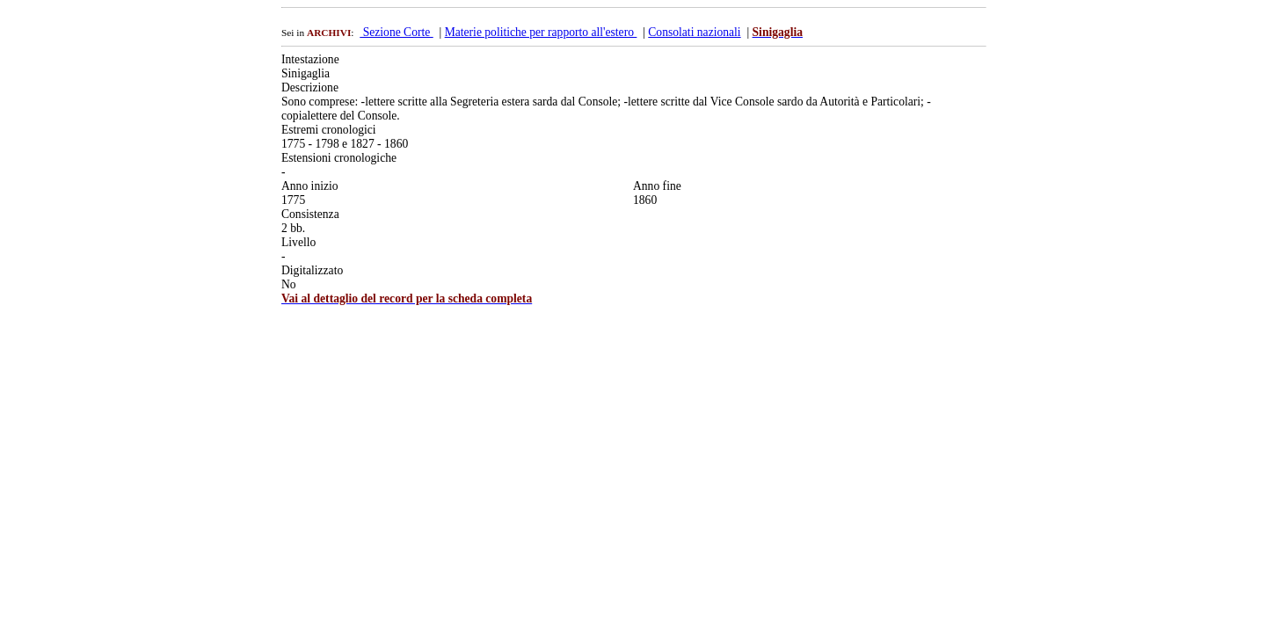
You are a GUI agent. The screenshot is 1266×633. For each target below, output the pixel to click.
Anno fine (657, 186)
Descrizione (309, 87)
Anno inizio (309, 186)
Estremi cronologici (328, 129)
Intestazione (310, 59)
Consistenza (310, 214)
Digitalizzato (312, 270)
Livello (298, 242)
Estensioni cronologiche (339, 157)
